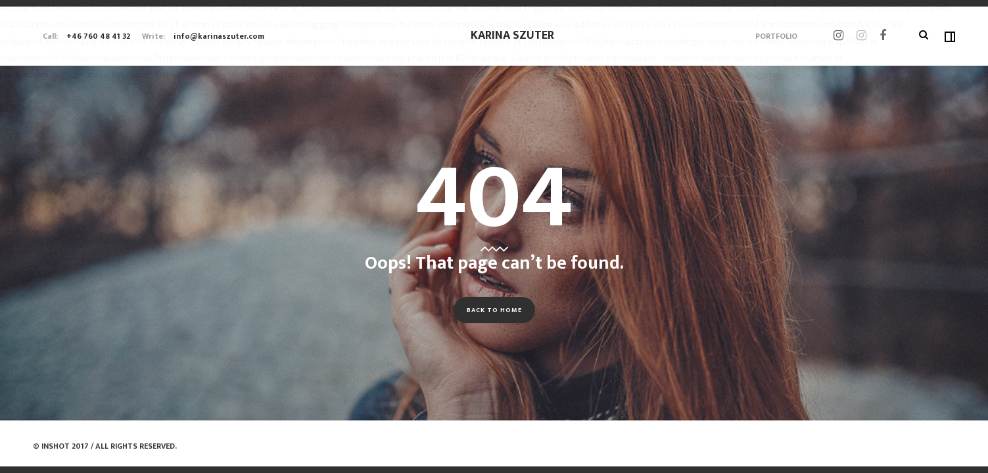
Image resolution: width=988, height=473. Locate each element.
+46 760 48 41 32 (98, 36)
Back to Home (494, 310)
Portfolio (776, 36)
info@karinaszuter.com (219, 36)
